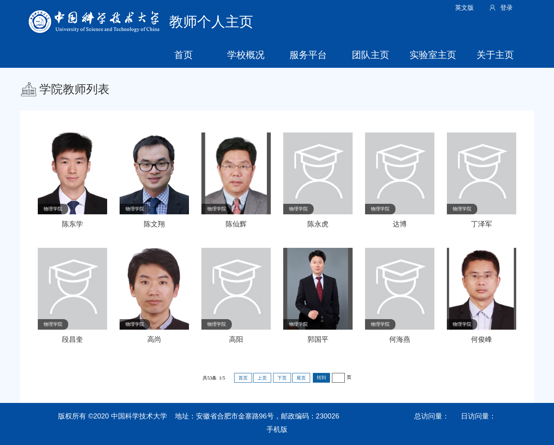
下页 (282, 378)
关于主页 (495, 54)
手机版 (277, 429)
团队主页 (370, 54)
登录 (506, 7)
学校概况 (246, 54)
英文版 (464, 7)
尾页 (301, 378)
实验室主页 (432, 54)
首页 (183, 54)
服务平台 (308, 54)
